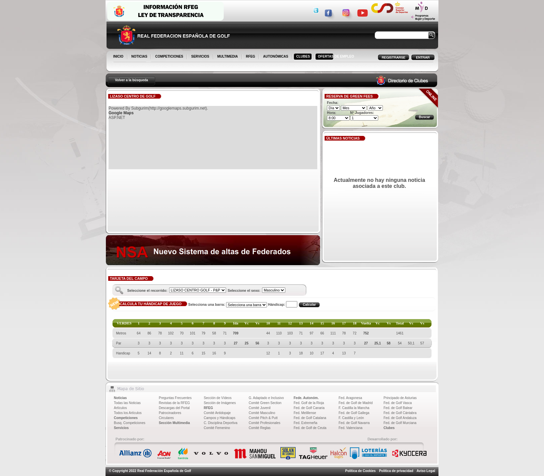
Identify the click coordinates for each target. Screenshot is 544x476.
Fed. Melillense (305, 413)
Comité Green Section (265, 403)
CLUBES (303, 56)
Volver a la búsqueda (131, 80)
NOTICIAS (140, 57)
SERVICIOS (200, 57)
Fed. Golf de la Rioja (309, 403)
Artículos (120, 408)
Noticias (120, 398)
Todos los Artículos (127, 413)
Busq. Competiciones (129, 423)
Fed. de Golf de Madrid (356, 403)
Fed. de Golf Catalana (310, 418)
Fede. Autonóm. (306, 398)
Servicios (121, 428)
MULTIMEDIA (228, 57)
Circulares (166, 418)
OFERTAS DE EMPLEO (336, 56)
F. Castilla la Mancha (354, 408)
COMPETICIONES (169, 57)
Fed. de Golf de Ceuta (310, 428)
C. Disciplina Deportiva (220, 423)
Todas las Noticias (127, 403)
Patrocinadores (170, 413)
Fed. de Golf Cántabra (400, 413)
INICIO (119, 57)
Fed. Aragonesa (350, 398)
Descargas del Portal (174, 408)
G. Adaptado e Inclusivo (266, 398)
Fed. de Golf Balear (398, 408)
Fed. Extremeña (305, 423)
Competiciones (126, 418)
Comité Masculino (262, 413)
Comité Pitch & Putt (263, 418)
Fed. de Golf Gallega (354, 413)
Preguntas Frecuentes (175, 398)
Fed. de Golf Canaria (309, 408)
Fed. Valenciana (351, 428)
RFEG (251, 57)
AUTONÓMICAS (275, 56)
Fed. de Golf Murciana (400, 423)
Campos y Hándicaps (219, 418)
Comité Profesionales (264, 423)
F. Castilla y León (351, 418)
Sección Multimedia (174, 423)
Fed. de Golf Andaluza (400, 418)
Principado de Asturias (400, 398)
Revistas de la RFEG (174, 403)
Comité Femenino (217, 428)
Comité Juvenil (260, 408)
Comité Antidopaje (217, 413)
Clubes (389, 428)
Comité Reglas (260, 428)
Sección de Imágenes (220, 403)
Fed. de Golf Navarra (354, 423)
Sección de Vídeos (217, 398)
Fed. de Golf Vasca (398, 403)
